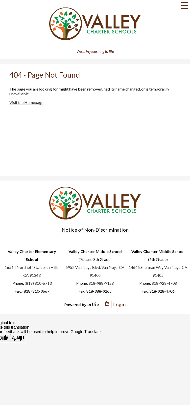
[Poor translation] (18, 338)
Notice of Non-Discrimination (95, 230)
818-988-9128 (101, 283)
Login (114, 304)
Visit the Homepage (26, 102)
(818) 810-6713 (38, 283)
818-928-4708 (164, 283)
